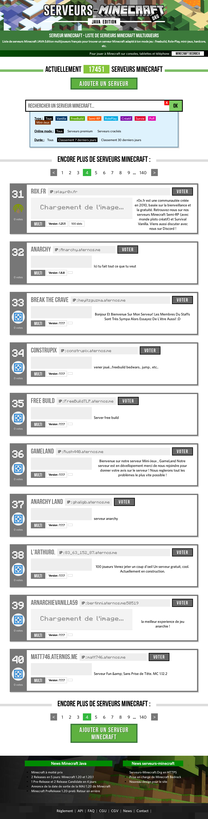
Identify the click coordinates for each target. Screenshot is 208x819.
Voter (182, 191)
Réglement (65, 811)
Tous (49, 118)
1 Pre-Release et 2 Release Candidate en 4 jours (63, 781)
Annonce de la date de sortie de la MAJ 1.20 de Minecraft (70, 786)
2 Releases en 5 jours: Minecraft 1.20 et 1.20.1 (62, 777)
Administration (6, 754)
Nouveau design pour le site (148, 781)
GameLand (42, 451)
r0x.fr (38, 191)
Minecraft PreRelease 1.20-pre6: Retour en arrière (65, 791)
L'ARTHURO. (43, 552)
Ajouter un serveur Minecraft (103, 733)
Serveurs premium (80, 131)
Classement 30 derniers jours (121, 140)
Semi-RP (94, 118)
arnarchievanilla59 (54, 602)
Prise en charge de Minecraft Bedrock (155, 777)
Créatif (126, 118)
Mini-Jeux (43, 122)
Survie (140, 118)
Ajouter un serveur (103, 83)
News (127, 811)
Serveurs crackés (109, 131)
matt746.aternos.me (54, 656)
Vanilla (61, 118)
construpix (44, 350)
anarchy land (47, 501)
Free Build (43, 400)
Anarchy (41, 249)
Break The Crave (50, 299)
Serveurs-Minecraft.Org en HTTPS (153, 772)
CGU (102, 811)
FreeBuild (77, 118)
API (80, 811)
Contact (142, 811)
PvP (152, 118)
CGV (114, 811)
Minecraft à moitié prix (47, 772)
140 (143, 172)
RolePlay (111, 118)
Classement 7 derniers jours (77, 140)
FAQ (91, 811)
